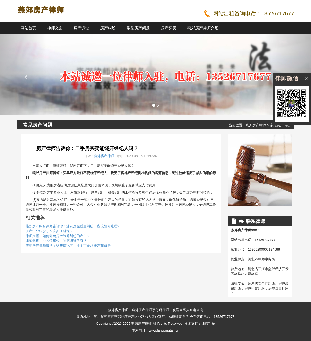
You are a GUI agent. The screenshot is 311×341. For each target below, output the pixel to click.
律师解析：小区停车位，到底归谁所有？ (56, 241)
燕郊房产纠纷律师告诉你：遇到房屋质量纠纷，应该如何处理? (72, 226)
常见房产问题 (138, 28)
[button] (23, 74)
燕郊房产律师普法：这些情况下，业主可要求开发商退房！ (70, 245)
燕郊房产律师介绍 (202, 28)
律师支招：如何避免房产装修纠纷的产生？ (58, 236)
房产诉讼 (81, 28)
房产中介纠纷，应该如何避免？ (49, 231)
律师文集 (55, 28)
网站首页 (28, 28)
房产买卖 (168, 28)
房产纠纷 (108, 28)
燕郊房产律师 (256, 125)
